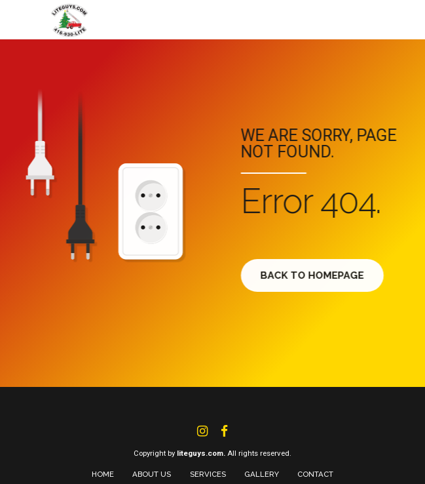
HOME (103, 474)
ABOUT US (151, 474)
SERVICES (208, 474)
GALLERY (261, 474)
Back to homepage (316, 275)
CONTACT (315, 474)
